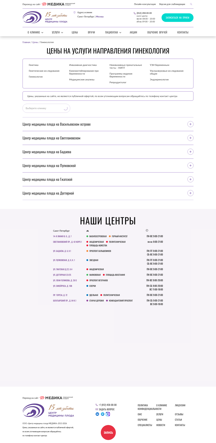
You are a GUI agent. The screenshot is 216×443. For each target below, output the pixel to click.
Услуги (56, 32)
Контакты (182, 32)
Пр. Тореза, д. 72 (60, 295)
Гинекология (36, 76)
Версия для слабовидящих (172, 4)
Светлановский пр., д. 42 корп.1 (67, 241)
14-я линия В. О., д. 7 (62, 236)
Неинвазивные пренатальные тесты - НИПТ (126, 66)
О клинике (34, 32)
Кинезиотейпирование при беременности (84, 72)
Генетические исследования (44, 70)
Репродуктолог (118, 82)
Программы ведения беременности (121, 75)
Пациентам (111, 32)
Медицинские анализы (81, 79)
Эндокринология (159, 79)
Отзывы (179, 414)
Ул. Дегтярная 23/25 (62, 274)
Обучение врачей (157, 32)
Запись (108, 432)
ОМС (140, 414)
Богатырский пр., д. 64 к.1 (64, 300)
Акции (133, 32)
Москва (100, 16)
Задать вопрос (106, 409)
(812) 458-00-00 (144, 13)
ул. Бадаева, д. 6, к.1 (62, 250)
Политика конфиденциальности (145, 407)
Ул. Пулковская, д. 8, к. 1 (64, 260)
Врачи (91, 32)
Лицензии (180, 405)
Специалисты (145, 425)
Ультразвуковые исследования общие (166, 72)
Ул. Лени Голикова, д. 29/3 (65, 280)
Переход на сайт (48, 4)
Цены (75, 32)
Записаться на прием (177, 17)
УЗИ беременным (159, 64)
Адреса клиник (84, 12)
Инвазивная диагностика (83, 64)
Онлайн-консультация (145, 4)
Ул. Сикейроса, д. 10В (62, 285)
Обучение (142, 419)
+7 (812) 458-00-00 (108, 405)
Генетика (33, 64)
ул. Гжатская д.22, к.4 (62, 269)
